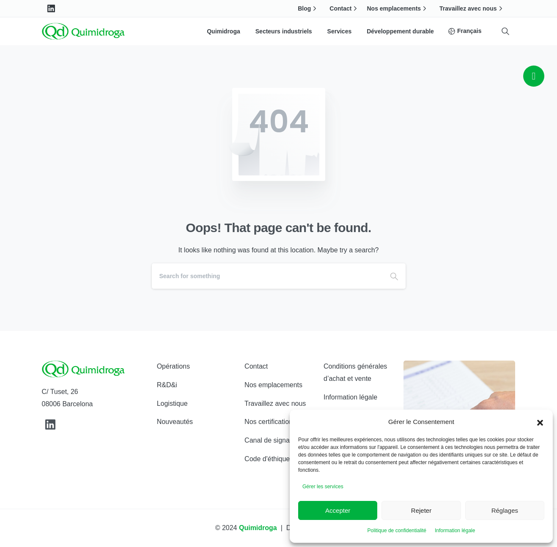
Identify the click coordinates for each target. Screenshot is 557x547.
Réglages (504, 510)
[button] (540, 422)
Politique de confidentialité (397, 530)
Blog (308, 8)
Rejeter (421, 510)
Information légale (455, 530)
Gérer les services (322, 487)
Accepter (337, 510)
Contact (344, 8)
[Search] (267, 276)
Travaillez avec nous (471, 8)
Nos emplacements (397, 8)
